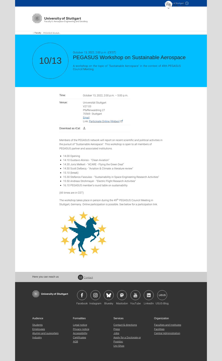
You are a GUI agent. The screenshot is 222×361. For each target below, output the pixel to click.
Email (86, 117)
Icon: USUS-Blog (162, 295)
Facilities (159, 329)
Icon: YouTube (135, 295)
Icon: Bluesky (109, 295)
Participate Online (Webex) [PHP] (104, 121)
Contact (85, 277)
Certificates (79, 337)
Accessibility (80, 333)
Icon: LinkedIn (149, 295)
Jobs (116, 333)
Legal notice (80, 324)
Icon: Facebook (82, 295)
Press (116, 329)
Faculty (38, 33)
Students (37, 324)
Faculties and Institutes (167, 324)
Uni (174, 3)
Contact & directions (125, 324)
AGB (75, 341)
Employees (38, 329)
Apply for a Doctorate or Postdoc (127, 339)
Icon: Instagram (95, 295)
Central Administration (167, 333)
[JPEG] (84, 234)
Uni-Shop (118, 345)
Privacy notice (81, 329)
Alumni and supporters (45, 333)
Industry (37, 337)
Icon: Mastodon (122, 295)
